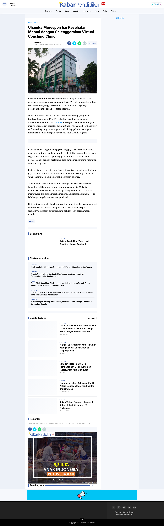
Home (30, 22)
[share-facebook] (69, 43)
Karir (97, 11)
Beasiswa (48, 11)
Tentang (118, 512)
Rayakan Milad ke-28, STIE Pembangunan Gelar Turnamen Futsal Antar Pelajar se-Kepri (75, 367)
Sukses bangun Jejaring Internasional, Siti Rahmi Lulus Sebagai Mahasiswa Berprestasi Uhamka (61, 303)
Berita (58, 11)
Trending (157, 4)
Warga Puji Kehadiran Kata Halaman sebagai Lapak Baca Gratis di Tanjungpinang (78, 347)
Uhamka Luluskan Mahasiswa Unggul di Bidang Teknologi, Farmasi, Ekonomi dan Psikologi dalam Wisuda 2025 (62, 293)
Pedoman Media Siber (124, 515)
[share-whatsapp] (79, 43)
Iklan (131, 512)
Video (113, 11)
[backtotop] (82, 520)
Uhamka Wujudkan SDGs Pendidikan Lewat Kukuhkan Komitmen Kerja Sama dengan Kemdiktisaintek (78, 328)
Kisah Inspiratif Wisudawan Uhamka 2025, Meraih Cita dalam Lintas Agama (61, 267)
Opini (105, 11)
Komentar (92, 43)
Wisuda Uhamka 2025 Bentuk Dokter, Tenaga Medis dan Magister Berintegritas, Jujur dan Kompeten (57, 275)
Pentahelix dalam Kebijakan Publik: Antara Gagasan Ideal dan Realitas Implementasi (77, 386)
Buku (67, 11)
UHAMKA (120, 18)
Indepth (76, 11)
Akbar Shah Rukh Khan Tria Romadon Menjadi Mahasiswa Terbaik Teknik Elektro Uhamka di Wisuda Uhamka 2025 (60, 284)
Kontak (125, 512)
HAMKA (58, 122)
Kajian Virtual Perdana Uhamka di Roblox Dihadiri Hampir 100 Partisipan (76, 405)
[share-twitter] (74, 43)
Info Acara (87, 11)
